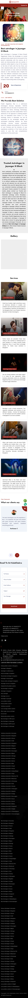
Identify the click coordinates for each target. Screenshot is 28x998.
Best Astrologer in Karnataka (7, 820)
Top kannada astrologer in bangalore (9, 676)
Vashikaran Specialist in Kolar (7, 783)
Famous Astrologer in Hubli (7, 915)
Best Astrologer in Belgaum (7, 833)
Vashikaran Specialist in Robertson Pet (9, 776)
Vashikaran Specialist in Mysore (8, 738)
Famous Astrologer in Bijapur (7, 928)
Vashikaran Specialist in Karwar (8, 801)
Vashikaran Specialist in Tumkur (8, 758)
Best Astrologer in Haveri (6, 886)
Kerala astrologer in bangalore (7, 673)
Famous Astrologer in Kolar (7, 958)
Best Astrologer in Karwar (6, 888)
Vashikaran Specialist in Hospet (8, 766)
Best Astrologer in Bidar (6, 851)
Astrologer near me (5, 696)
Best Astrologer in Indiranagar (7, 726)
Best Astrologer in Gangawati (7, 893)
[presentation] (11, 555)
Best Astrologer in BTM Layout (8, 723)
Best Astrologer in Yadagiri (7, 896)
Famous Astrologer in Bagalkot (8, 966)
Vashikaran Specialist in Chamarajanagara (10, 813)
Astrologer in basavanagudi (7, 678)
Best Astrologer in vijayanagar (7, 721)
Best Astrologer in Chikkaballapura (8, 898)
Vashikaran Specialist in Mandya (8, 786)
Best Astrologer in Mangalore (7, 830)
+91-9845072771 (9, 93)
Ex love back (4, 713)
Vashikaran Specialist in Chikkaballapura (10, 811)
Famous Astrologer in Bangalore (8, 910)
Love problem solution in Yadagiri (8, 984)
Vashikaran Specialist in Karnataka (8, 733)
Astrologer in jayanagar (6, 698)
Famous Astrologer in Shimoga (8, 931)
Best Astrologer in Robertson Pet (8, 863)
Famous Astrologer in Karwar (7, 976)
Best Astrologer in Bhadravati (7, 866)
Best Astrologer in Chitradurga (8, 868)
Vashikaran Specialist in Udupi (7, 773)
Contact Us (24, 5)
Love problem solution (6, 701)
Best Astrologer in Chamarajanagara (9, 901)
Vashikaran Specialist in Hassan (8, 768)
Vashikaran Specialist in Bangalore (8, 735)
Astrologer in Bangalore (6, 668)
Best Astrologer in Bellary (6, 891)
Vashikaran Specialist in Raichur (8, 761)
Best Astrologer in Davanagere (8, 838)
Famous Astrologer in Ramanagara (8, 971)
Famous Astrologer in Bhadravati (8, 953)
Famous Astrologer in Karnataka (8, 908)
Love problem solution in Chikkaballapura (10, 986)
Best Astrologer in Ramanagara (8, 883)
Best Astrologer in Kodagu (7, 881)
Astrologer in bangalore (6, 691)
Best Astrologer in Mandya (7, 873)
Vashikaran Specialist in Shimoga (8, 755)
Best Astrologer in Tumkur (7, 846)
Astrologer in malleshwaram (7, 670)
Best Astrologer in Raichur (7, 848)
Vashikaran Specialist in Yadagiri (8, 808)
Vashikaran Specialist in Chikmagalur (9, 788)
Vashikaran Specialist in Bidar (7, 763)
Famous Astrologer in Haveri (7, 973)
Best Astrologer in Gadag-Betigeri (8, 858)
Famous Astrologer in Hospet (7, 941)
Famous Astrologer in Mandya (7, 961)
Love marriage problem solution (8, 708)
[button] (2, 14)
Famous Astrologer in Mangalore (8, 918)
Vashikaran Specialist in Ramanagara (9, 796)
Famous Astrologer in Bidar (7, 938)
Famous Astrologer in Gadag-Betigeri (9, 946)
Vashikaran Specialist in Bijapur (8, 753)
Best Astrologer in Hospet (7, 853)
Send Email (14, 606)
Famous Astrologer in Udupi (7, 948)
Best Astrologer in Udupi (6, 861)
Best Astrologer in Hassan (7, 856)
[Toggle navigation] (2, 8)
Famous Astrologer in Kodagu (7, 968)
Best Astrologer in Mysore (7, 825)
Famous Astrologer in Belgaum (8, 921)
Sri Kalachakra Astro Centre (15, 993)
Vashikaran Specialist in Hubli (7, 740)
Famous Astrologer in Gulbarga (8, 923)
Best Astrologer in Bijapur (6, 841)
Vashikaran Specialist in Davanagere (9, 750)
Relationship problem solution (7, 716)
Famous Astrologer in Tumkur (7, 933)
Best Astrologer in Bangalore (7, 823)
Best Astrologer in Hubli (6, 828)
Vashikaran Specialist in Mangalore (8, 743)
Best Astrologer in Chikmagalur (8, 876)
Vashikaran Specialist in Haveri (8, 798)
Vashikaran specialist (5, 706)
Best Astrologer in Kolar (6, 871)
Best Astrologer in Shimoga (7, 843)
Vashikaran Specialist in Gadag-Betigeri (9, 771)
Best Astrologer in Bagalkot (7, 878)
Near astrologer (4, 693)
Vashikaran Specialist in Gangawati (9, 806)
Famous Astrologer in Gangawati (8, 981)
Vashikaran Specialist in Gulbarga (8, 748)
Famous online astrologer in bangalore (9, 681)
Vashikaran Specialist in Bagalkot (8, 791)
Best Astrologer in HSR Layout (8, 718)
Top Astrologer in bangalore (7, 688)
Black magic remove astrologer (8, 711)
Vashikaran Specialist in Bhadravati (9, 778)
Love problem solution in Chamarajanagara (10, 989)
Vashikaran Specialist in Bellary (8, 803)
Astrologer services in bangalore (8, 683)
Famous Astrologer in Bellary (7, 979)
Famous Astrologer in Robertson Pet (9, 951)
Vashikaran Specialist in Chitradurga (9, 781)
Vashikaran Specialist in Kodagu (8, 793)
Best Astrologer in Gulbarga (7, 835)
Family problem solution (6, 703)
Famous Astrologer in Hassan (7, 943)
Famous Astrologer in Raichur (7, 936)
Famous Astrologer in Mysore (7, 913)
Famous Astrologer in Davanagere (8, 926)
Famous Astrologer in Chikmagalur (8, 963)
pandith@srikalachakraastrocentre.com (13, 660)
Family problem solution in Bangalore (9, 665)
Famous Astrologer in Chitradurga (8, 956)
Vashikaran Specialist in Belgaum (8, 745)
